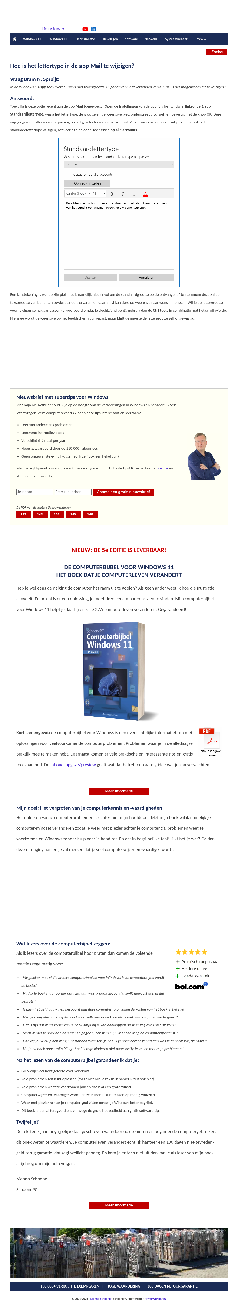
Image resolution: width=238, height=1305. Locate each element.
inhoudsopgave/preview (73, 764)
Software (131, 39)
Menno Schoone (53, 28)
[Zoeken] (177, 52)
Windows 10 (58, 39)
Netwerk (151, 39)
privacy (162, 468)
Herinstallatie (85, 39)
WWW (202, 39)
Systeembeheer (176, 39)
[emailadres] (73, 492)
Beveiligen (110, 39)
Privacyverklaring (155, 1299)
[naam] (34, 492)
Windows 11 (32, 39)
